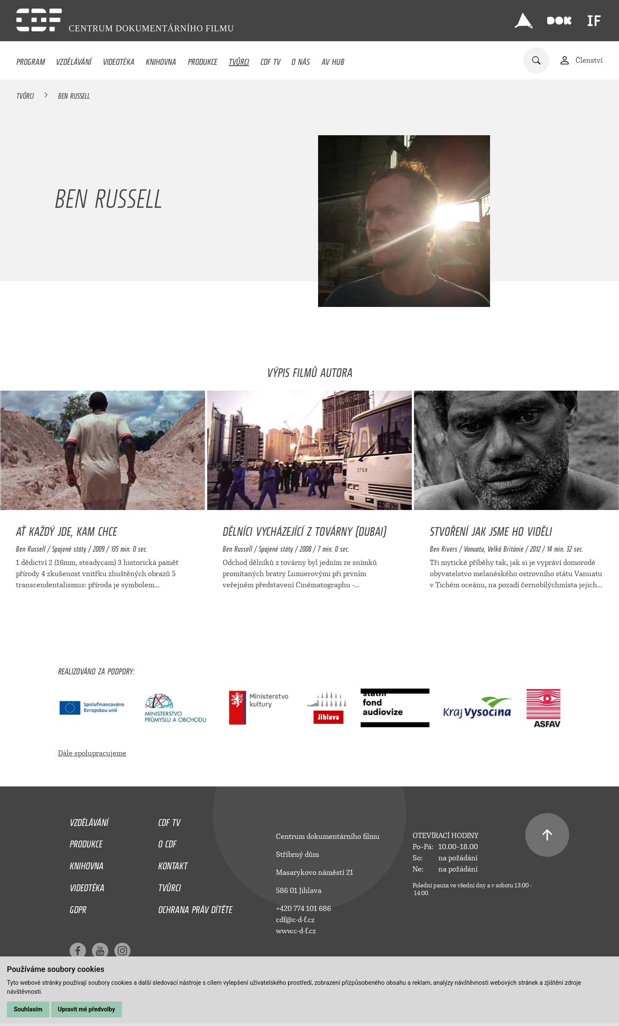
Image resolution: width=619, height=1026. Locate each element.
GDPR (78, 908)
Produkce (203, 60)
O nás (300, 60)
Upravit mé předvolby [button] (86, 1009)
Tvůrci (239, 60)
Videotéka (119, 60)
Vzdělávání (73, 60)
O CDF (167, 842)
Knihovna (161, 60)
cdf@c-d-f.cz (295, 920)
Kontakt (172, 864)
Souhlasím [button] (28, 1009)
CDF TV (270, 60)
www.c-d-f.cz (296, 931)
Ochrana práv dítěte (195, 908)
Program (30, 60)
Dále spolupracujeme (92, 753)
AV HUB (333, 60)
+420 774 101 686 (303, 909)
